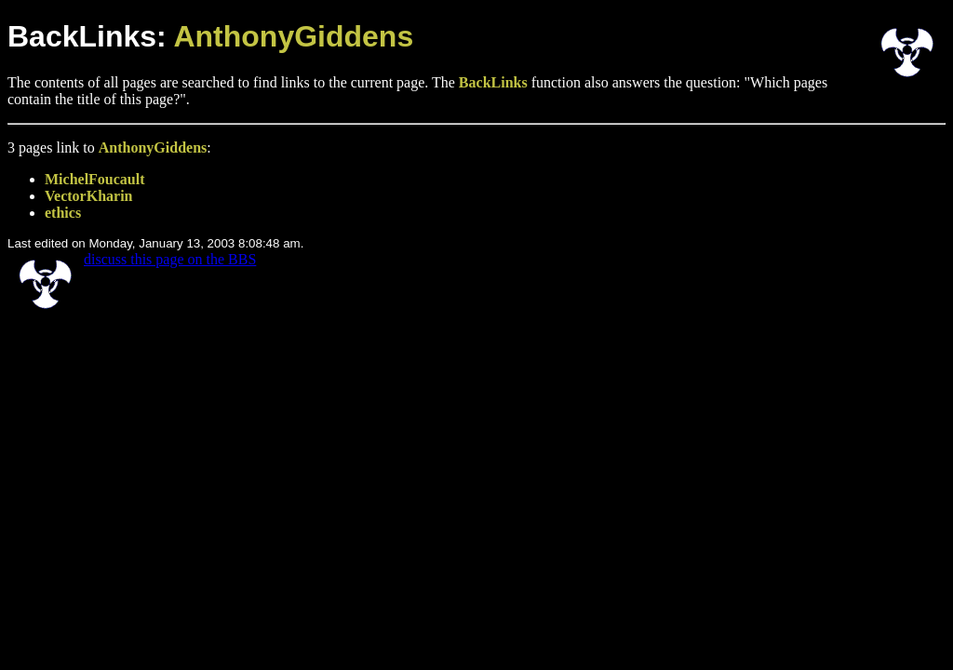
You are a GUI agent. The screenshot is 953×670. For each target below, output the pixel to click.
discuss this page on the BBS (170, 259)
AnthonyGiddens (293, 36)
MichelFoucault (95, 179)
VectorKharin (89, 196)
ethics (63, 213)
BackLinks (493, 82)
